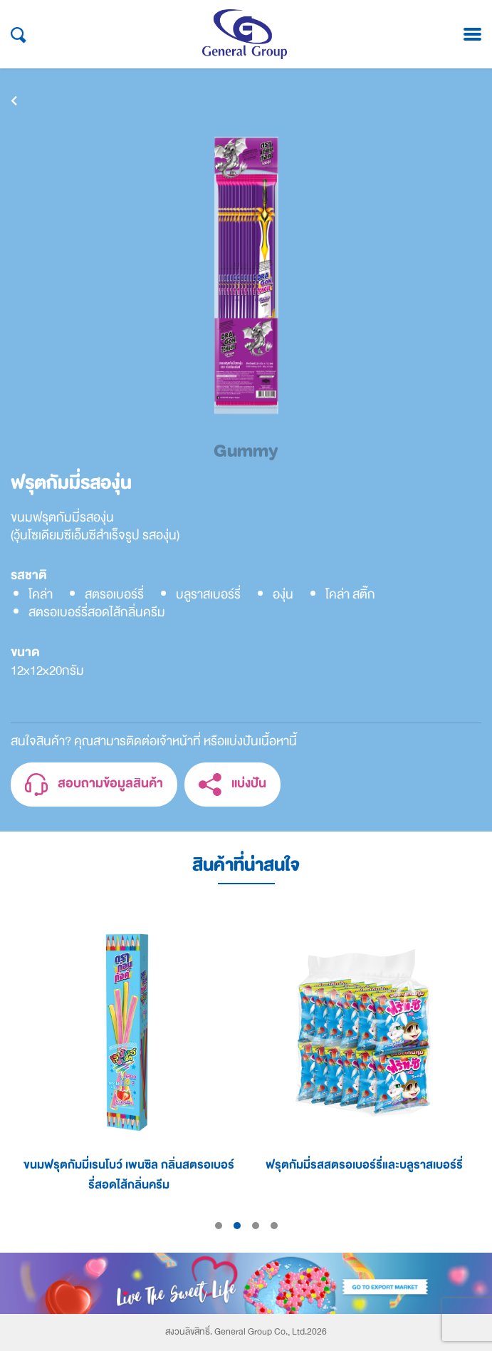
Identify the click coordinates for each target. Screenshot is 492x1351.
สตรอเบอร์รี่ (114, 595)
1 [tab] (218, 1225)
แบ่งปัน (232, 785)
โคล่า (40, 595)
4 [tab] (274, 1225)
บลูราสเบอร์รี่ (208, 595)
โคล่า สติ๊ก (350, 595)
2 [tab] (237, 1225)
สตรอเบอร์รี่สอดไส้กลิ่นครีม (96, 612)
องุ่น (283, 595)
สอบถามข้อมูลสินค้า (94, 785)
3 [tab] (255, 1225)
